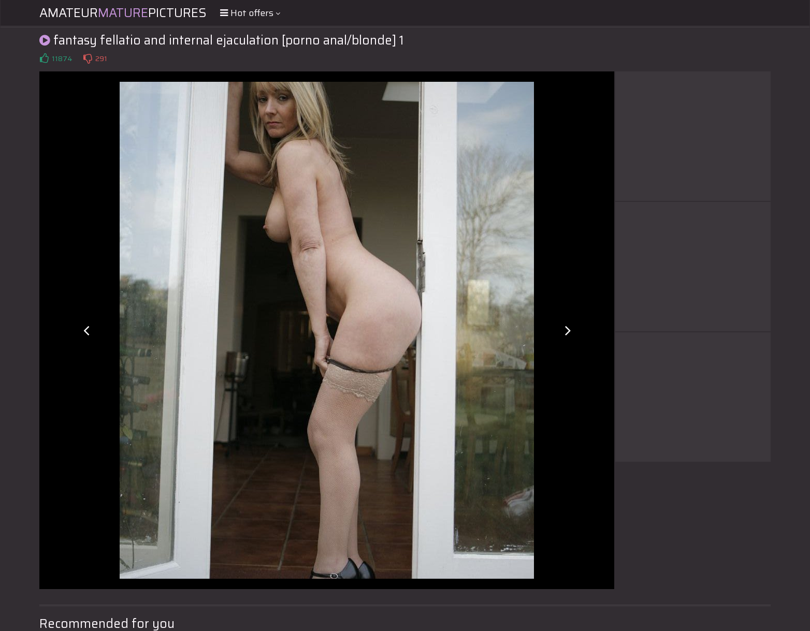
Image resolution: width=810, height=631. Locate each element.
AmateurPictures (123, 13)
